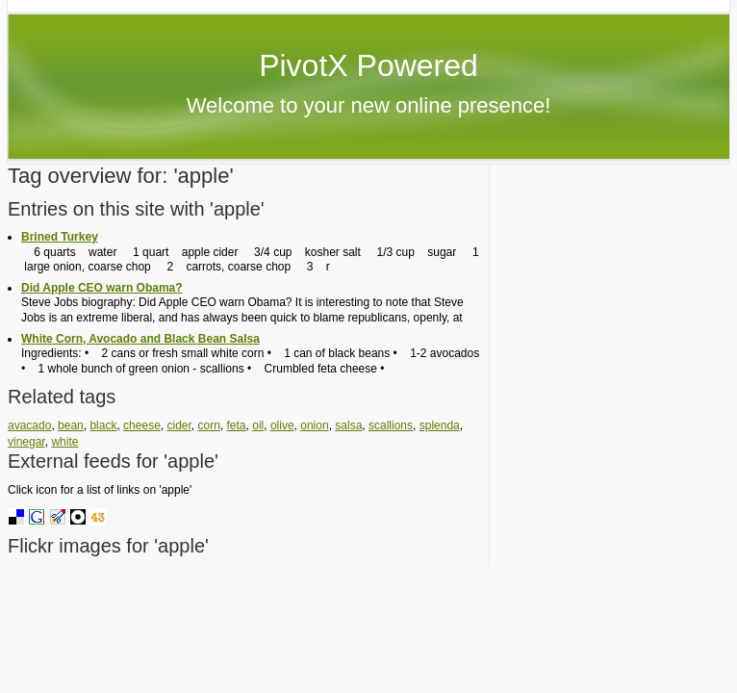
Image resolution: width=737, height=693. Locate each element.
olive (282, 425)
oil (258, 425)
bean (71, 425)
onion (314, 425)
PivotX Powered (368, 65)
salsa (348, 425)
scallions (390, 425)
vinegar (26, 442)
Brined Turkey (59, 237)
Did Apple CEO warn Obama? (102, 288)
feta (236, 425)
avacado (29, 425)
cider (178, 425)
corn (209, 425)
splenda (439, 425)
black (102, 425)
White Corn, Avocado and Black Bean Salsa (140, 339)
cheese (142, 425)
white (64, 442)
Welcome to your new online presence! (369, 105)
